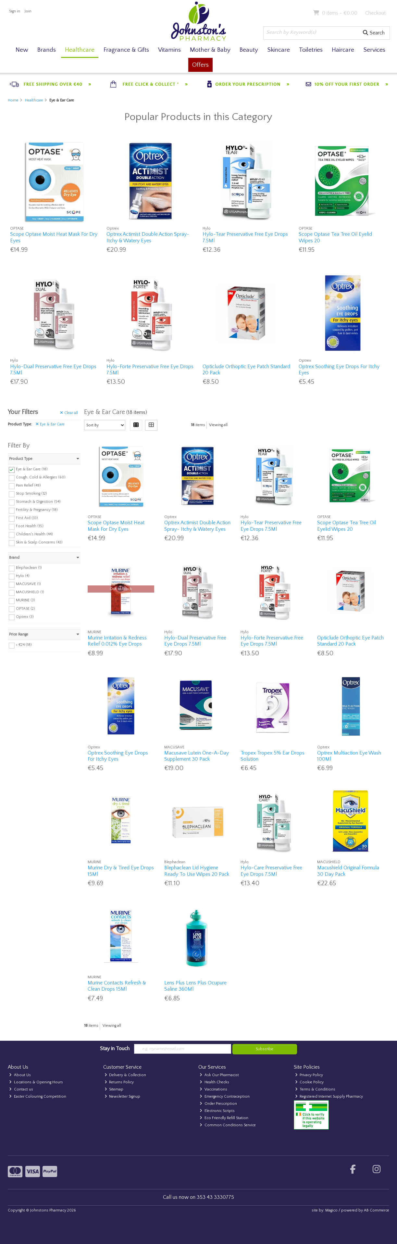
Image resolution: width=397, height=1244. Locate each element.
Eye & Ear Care (50, 424)
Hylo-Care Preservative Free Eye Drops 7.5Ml (271, 871)
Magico (331, 1210)
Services (374, 50)
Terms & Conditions (315, 1089)
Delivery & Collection (125, 1075)
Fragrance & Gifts (126, 50)
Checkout (375, 13)
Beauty (249, 50)
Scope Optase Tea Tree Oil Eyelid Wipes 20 (346, 526)
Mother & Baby (210, 50)
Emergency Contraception (225, 1096)
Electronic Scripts (217, 1111)
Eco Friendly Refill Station (224, 1118)
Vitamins (169, 50)
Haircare (343, 50)
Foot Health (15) (29, 526)
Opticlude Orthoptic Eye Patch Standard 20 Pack (350, 641)
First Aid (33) (27, 518)
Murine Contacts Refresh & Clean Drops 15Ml (117, 986)
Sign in (14, 11)
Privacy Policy (309, 1075)
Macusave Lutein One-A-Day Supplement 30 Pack (196, 756)
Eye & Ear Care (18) (32, 469)
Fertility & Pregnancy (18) (37, 510)
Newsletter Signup (123, 1096)
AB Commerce (376, 1210)
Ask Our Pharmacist (219, 1075)
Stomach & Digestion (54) (38, 502)
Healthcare (79, 50)
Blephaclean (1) (29, 568)
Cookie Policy (309, 1082)
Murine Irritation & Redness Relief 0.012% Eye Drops (117, 641)
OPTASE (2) (25, 608)
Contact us (21, 1089)
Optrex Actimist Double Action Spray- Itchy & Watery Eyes (147, 237)
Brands (46, 50)
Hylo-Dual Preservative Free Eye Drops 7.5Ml (195, 641)
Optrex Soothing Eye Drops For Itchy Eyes (118, 756)
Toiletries (311, 50)
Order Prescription (218, 1104)
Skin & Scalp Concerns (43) (39, 542)
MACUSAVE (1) (28, 584)
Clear (69, 413)
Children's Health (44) (34, 534)
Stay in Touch (115, 1048)
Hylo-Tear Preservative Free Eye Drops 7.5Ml (271, 526)
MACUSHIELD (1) (30, 592)
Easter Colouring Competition (37, 1096)
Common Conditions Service (228, 1125)
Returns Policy (119, 1082)
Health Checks (214, 1082)
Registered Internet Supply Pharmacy (329, 1096)
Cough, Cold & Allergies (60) (41, 477)
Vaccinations (213, 1089)
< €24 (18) (24, 645)
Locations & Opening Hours (36, 1082)
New (22, 50)
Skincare (278, 50)
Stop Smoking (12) (31, 493)
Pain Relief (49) (28, 485)
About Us (20, 1075)
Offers (200, 64)
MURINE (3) (25, 600)
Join (28, 11)
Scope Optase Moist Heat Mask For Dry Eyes (116, 526)
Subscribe (264, 1049)
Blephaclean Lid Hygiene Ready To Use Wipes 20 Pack (196, 871)
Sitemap (114, 1089)
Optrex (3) (25, 616)
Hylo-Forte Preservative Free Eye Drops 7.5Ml (272, 641)
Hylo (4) (23, 576)
